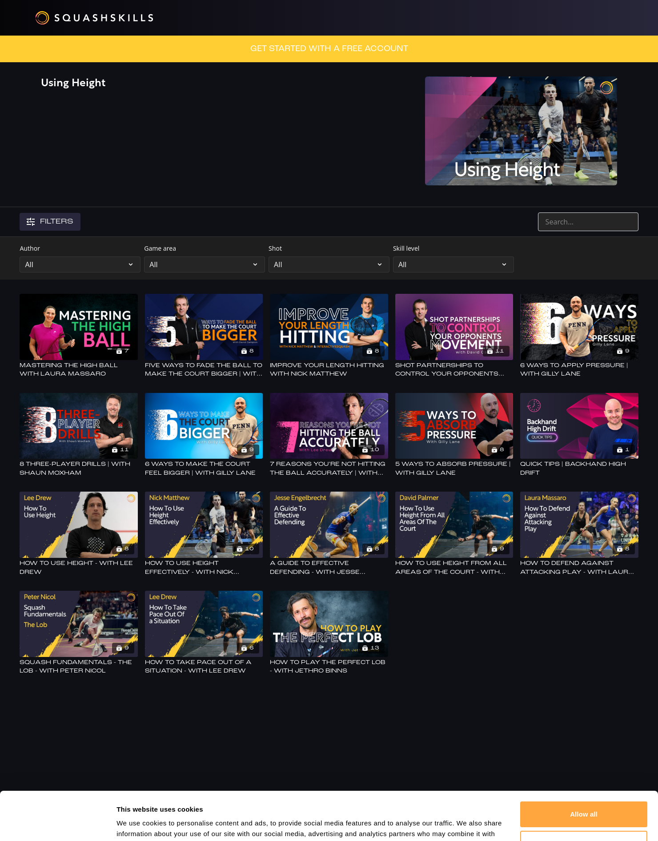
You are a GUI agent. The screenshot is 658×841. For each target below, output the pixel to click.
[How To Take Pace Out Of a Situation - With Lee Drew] (204, 667)
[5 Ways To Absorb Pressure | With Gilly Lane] (454, 468)
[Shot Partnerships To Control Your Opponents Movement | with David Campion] (454, 370)
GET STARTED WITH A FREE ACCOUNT (329, 48)
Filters (50, 222)
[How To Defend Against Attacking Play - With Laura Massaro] (579, 568)
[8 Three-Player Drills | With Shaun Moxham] (78, 468)
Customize (584, 797)
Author (30, 248)
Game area (160, 248)
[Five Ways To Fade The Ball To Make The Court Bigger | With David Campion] (204, 370)
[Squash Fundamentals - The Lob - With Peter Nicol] (78, 667)
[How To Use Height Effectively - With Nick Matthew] (204, 568)
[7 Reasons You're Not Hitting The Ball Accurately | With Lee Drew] (329, 468)
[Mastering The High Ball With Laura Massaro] (78, 370)
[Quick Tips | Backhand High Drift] (579, 468)
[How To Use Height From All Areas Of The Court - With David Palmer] (454, 568)
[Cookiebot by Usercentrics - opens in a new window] (57, 823)
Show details (137, 823)
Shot (275, 248)
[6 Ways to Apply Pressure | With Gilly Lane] (579, 370)
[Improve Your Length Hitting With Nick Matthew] (329, 370)
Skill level (406, 248)
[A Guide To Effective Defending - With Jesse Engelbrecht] (329, 568)
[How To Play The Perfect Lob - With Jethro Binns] (329, 667)
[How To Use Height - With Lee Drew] (78, 568)
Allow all (584, 769)
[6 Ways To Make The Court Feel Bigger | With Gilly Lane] (204, 468)
